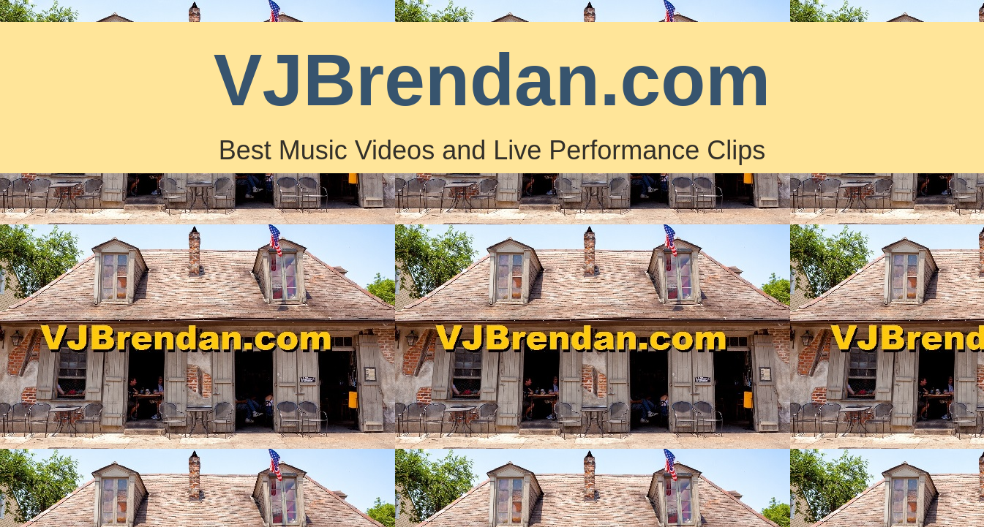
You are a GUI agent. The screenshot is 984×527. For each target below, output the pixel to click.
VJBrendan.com (492, 80)
